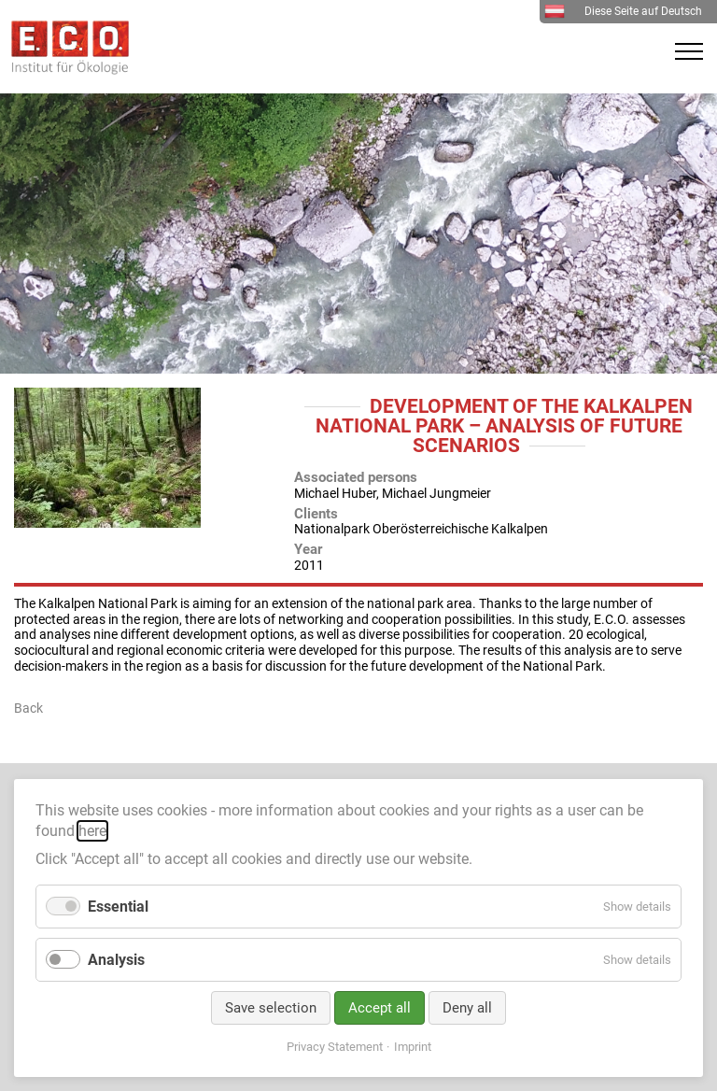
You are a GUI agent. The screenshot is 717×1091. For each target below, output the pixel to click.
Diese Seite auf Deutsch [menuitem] (623, 11)
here (92, 831)
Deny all (467, 1007)
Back (28, 708)
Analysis (116, 960)
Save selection (270, 1007)
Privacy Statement (335, 1047)
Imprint (412, 1047)
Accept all (379, 1007)
